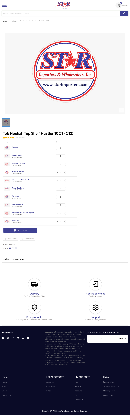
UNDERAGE (77, 225)
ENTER (53, 225)
